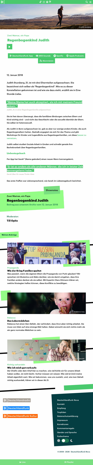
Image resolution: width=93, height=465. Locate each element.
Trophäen (61, 412)
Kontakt (61, 404)
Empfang (61, 408)
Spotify (58, 56)
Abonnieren (46, 61)
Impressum (62, 420)
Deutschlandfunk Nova (68, 400)
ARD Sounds (43, 56)
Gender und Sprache (67, 432)
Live (23, 462)
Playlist (70, 462)
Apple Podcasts (75, 56)
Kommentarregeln (65, 428)
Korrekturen (62, 424)
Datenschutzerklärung (67, 416)
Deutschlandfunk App (21, 56)
